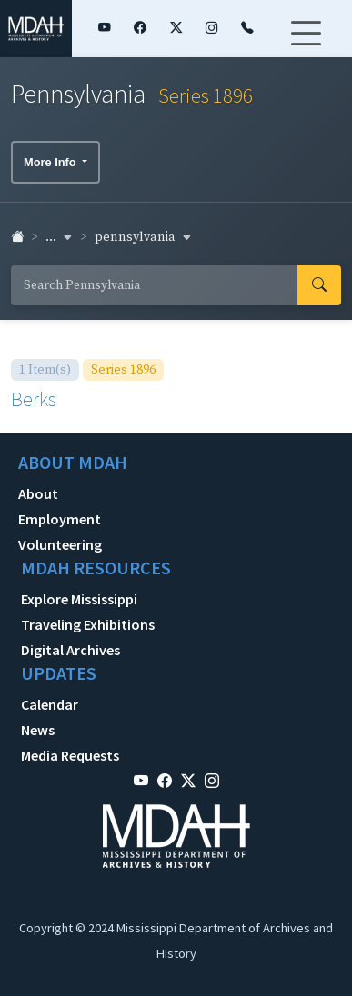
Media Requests (70, 755)
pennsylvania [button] (143, 237)
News (38, 730)
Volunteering (60, 544)
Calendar (49, 704)
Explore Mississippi (79, 599)
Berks (33, 399)
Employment (59, 519)
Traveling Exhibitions (88, 624)
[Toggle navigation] (305, 44)
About (38, 493)
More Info (51, 162)
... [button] (59, 237)
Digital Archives (70, 650)
